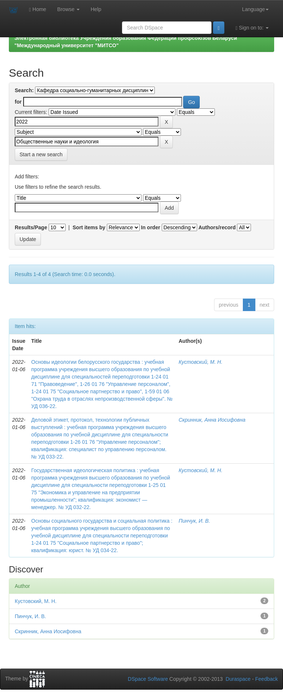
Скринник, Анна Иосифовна (212, 420)
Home (37, 9)
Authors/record (216, 227)
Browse (68, 9)
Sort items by (89, 227)
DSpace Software (148, 679)
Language (255, 9)
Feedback (266, 679)
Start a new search (41, 154)
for (18, 102)
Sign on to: (252, 28)
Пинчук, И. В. (194, 521)
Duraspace (238, 679)
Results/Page (31, 227)
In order (150, 227)
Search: (24, 90)
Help (96, 9)
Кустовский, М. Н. (201, 362)
